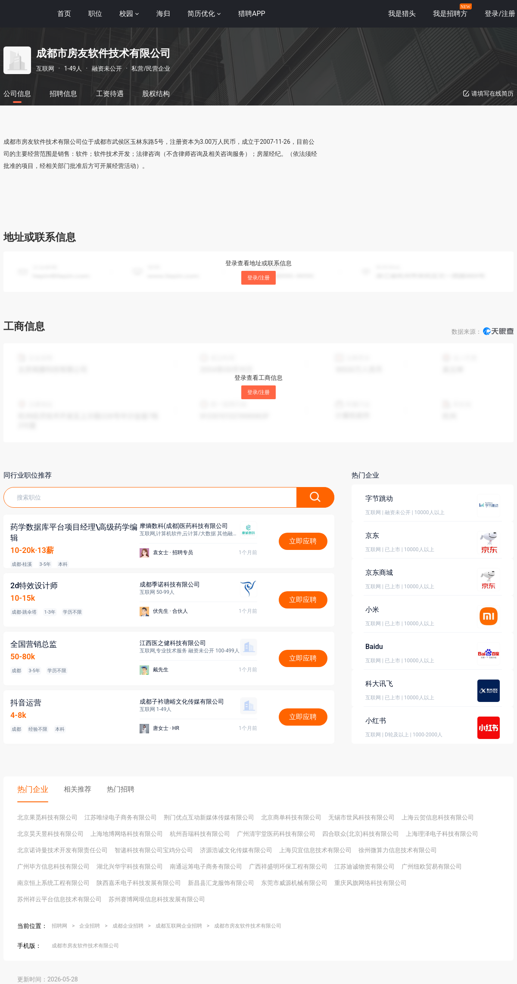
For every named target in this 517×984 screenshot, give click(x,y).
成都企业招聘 (127, 926)
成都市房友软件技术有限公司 (247, 926)
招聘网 (59, 926)
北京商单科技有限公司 (291, 817)
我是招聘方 (450, 13)
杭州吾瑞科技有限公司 (200, 833)
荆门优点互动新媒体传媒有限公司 (209, 817)
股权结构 (156, 94)
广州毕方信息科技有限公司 (53, 866)
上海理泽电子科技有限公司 (442, 833)
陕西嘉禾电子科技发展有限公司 (139, 882)
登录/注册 (258, 278)
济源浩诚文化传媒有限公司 (236, 850)
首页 (64, 13)
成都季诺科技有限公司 (170, 584)
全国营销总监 (33, 644)
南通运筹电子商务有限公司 (206, 866)
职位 (95, 13)
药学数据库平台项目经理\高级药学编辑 (74, 532)
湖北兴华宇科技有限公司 (130, 866)
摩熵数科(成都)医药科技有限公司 (184, 525)
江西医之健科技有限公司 (173, 642)
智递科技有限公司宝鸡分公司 (154, 850)
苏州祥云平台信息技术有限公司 (59, 899)
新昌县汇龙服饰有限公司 (221, 882)
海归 (163, 13)
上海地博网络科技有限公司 (126, 833)
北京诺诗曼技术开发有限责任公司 (62, 850)
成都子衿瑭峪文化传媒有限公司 (182, 701)
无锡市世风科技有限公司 (361, 817)
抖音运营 (25, 702)
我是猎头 (402, 13)
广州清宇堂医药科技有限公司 (276, 833)
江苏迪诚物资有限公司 (364, 866)
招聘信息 (63, 94)
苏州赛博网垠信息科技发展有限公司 (157, 899)
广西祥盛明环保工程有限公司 (288, 866)
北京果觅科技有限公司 (47, 817)
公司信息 (17, 94)
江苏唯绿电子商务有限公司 (120, 817)
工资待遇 (110, 94)
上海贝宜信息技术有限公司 (315, 850)
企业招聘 (89, 926)
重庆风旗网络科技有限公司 (370, 882)
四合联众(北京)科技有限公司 (360, 833)
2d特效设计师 (34, 585)
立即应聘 (303, 541)
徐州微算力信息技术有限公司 (397, 850)
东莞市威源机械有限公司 (294, 882)
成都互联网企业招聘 (179, 926)
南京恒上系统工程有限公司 (53, 882)
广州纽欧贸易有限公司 (432, 866)
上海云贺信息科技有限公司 (438, 817)
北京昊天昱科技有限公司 (50, 833)
